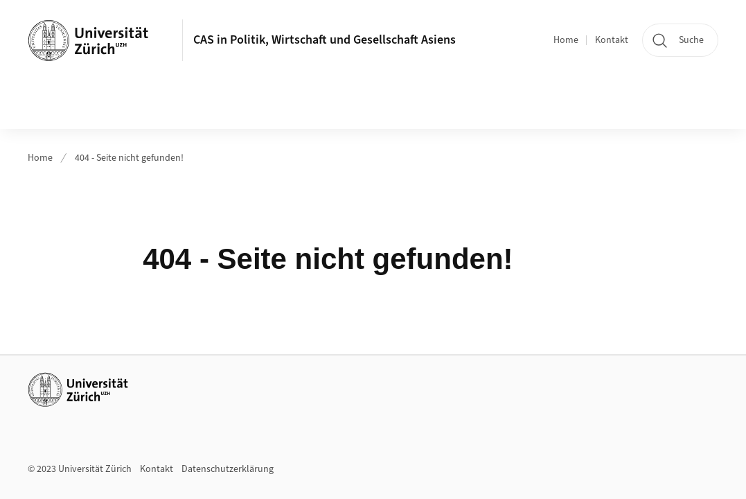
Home (565, 40)
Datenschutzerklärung (227, 469)
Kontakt (611, 40)
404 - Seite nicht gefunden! (129, 158)
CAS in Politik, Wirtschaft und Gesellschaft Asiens (324, 40)
